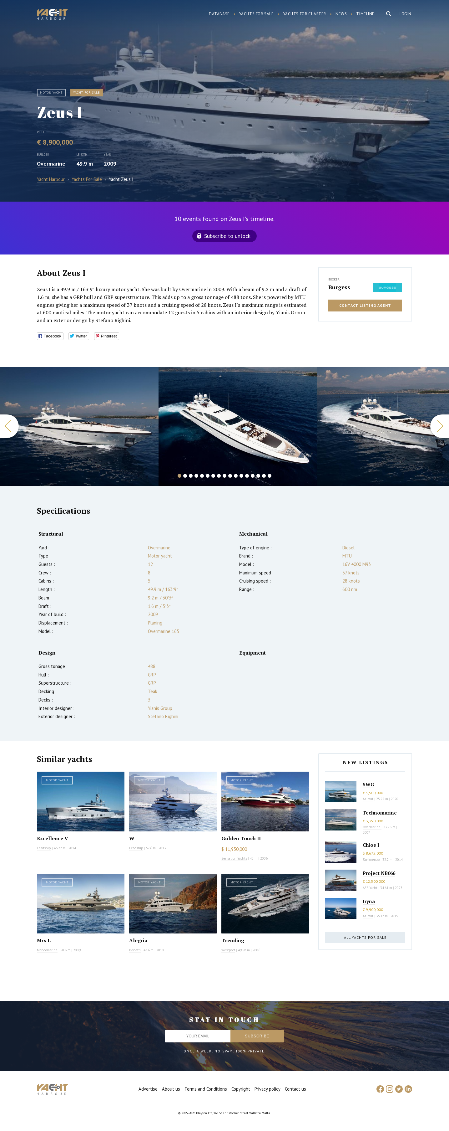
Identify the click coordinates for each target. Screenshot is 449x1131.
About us (171, 1089)
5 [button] (202, 476)
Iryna (369, 901)
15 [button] (258, 476)
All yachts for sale (365, 937)
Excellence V (52, 838)
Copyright (240, 1089)
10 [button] (230, 476)
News (341, 14)
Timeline (365, 14)
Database (219, 14)
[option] (238, 426)
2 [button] (185, 476)
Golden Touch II (241, 838)
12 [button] (241, 476)
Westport (228, 950)
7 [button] (213, 476)
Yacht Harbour (52, 15)
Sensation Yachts (234, 858)
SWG (368, 784)
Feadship (44, 848)
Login (405, 14)
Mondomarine (47, 950)
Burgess (339, 287)
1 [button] (179, 476)
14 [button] (253, 476)
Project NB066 (379, 873)
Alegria (138, 940)
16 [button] (264, 476)
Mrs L (44, 940)
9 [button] (224, 476)
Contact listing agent (365, 305)
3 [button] (191, 476)
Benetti (135, 950)
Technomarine (380, 813)
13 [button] (247, 476)
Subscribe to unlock (227, 235)
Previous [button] (9, 426)
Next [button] (439, 426)
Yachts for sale (256, 14)
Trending (232, 940)
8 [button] (219, 476)
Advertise (148, 1089)
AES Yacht (370, 888)
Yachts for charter (304, 14)
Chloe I (371, 845)
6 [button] (207, 476)
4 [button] (196, 476)
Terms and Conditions (205, 1089)
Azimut (368, 799)
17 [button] (269, 476)
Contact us (295, 1089)
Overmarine (51, 163)
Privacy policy (267, 1089)
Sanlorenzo (371, 859)
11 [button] (236, 476)
